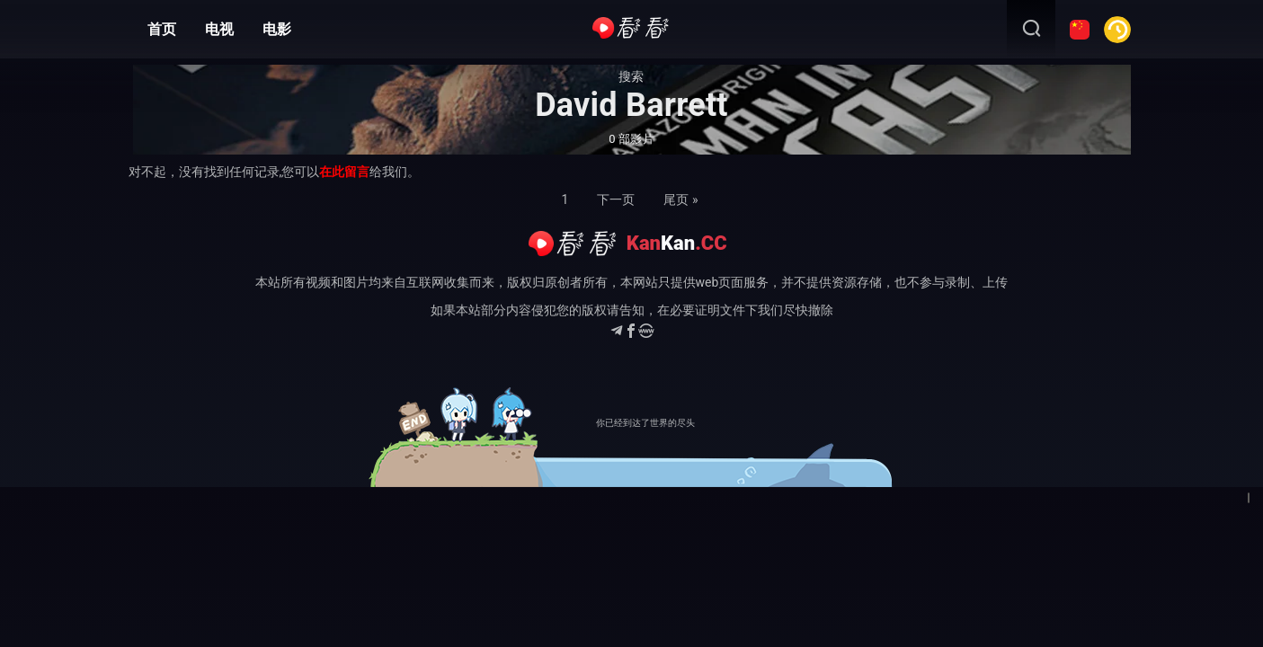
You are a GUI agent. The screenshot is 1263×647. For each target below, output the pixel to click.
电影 (276, 29)
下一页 (616, 199)
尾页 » (680, 199)
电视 (219, 29)
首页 (161, 29)
